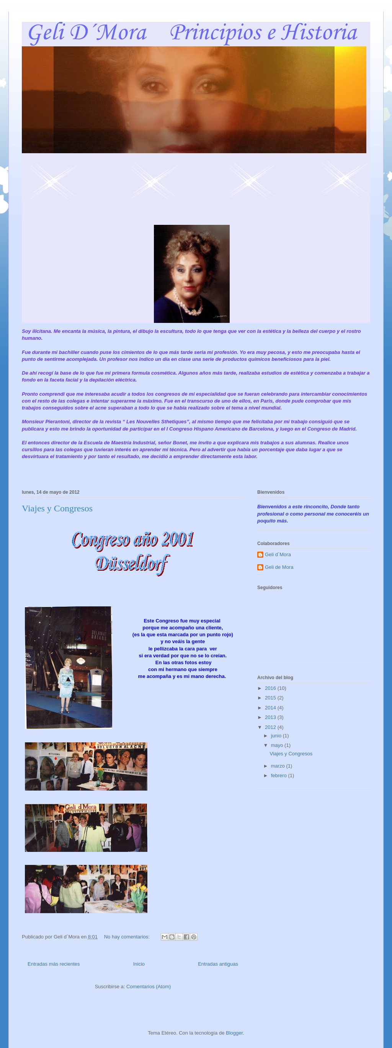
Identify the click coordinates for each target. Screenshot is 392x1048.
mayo (277, 745)
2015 (271, 698)
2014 (271, 708)
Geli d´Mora (278, 554)
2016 (271, 688)
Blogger (234, 1033)
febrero (279, 775)
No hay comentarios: (127, 937)
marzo (278, 766)
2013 (271, 717)
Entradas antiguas (218, 964)
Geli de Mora (279, 567)
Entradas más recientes (54, 964)
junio (277, 736)
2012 (271, 727)
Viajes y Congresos (57, 508)
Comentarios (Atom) (148, 986)
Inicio (139, 964)
